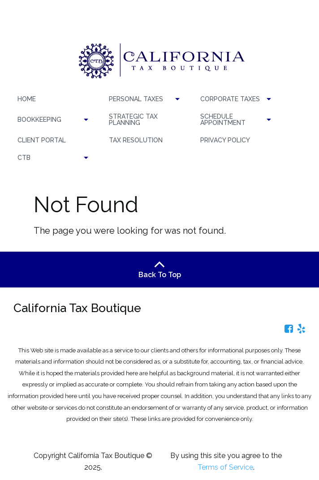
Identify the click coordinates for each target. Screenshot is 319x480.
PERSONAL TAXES (136, 99)
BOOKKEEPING (39, 119)
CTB (23, 157)
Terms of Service (225, 467)
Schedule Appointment (223, 119)
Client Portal (41, 140)
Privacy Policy (225, 140)
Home (26, 99)
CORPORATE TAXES (230, 99)
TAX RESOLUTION (136, 140)
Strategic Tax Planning (133, 119)
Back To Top (159, 269)
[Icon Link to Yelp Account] (301, 328)
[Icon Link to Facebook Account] (289, 328)
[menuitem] (51, 99)
